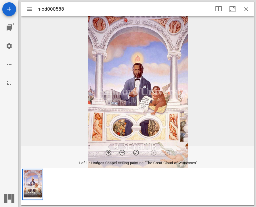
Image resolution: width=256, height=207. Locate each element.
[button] (33, 184)
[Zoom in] (108, 153)
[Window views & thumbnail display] (219, 9)
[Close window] (246, 9)
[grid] (137, 186)
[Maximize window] (232, 9)
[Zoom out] (122, 153)
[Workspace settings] (9, 46)
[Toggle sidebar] (29, 9)
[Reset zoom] (136, 153)
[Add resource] (9, 9)
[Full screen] (9, 83)
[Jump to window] (9, 27)
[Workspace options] (9, 64)
